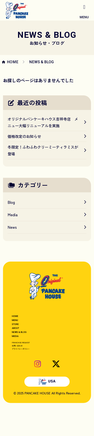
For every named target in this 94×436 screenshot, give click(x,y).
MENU (18, 325)
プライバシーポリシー (28, 377)
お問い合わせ (22, 371)
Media (47, 214)
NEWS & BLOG (25, 347)
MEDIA (18, 355)
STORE (18, 332)
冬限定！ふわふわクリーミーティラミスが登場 (47, 150)
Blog (47, 202)
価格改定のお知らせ (47, 136)
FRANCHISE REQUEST (28, 364)
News (47, 227)
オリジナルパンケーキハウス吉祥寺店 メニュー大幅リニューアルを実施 (47, 122)
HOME (13, 62)
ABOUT (18, 340)
